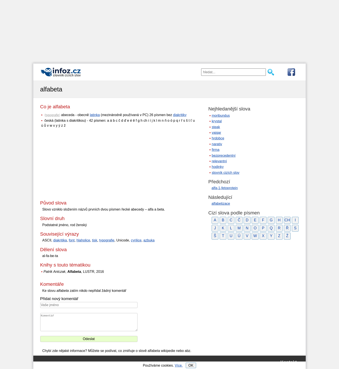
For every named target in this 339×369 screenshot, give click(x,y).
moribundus (221, 115)
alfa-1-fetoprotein (225, 188)
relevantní (219, 161)
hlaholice (83, 240)
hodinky (218, 167)
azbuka (149, 240)
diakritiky (180, 115)
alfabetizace (221, 203)
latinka (95, 115)
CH (287, 220)
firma (215, 150)
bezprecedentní (223, 155)
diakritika (60, 240)
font (72, 240)
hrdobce (218, 138)
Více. (178, 365)
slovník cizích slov (225, 172)
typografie (52, 115)
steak (216, 127)
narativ (217, 144)
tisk (94, 240)
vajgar (216, 132)
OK (190, 365)
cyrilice (136, 240)
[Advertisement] (169, 30)
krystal (217, 121)
